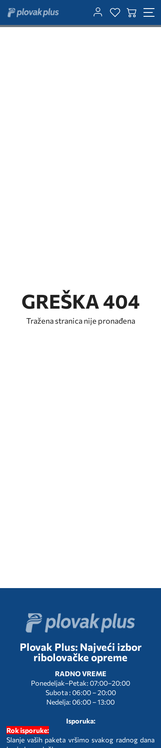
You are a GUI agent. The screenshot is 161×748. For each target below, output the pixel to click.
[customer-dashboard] (97, 12)
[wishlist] (115, 12)
